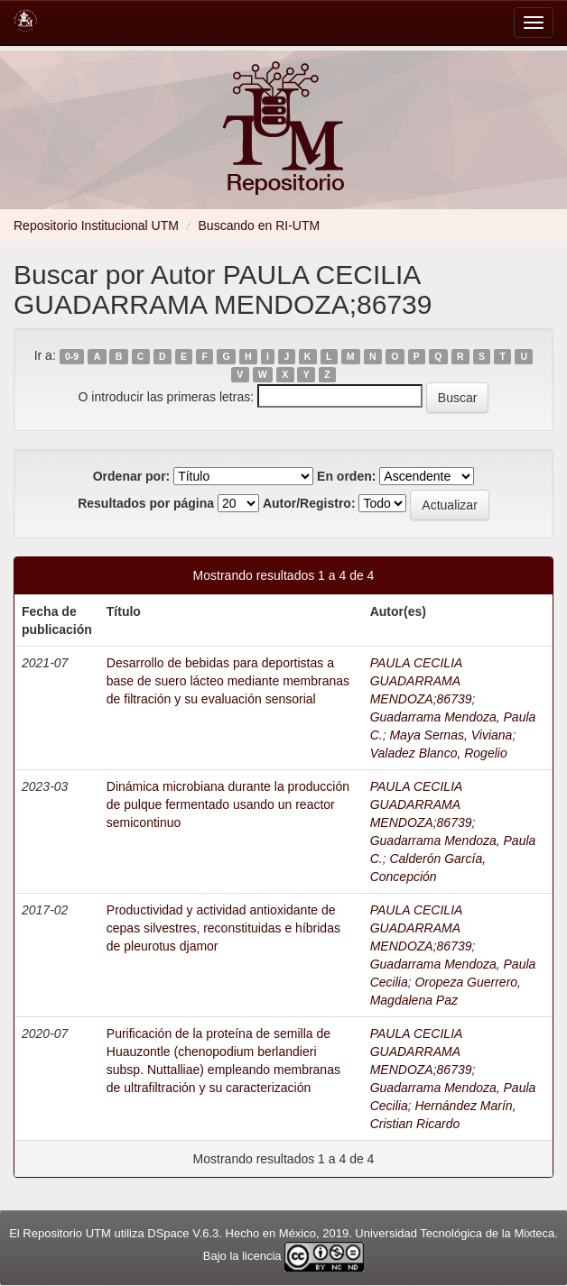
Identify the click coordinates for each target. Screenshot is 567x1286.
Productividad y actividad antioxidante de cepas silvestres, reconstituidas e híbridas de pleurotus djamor (223, 928)
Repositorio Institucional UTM (96, 225)
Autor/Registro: (309, 503)
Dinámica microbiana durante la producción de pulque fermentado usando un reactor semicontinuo (228, 804)
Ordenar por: (132, 476)
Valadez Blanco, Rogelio (438, 753)
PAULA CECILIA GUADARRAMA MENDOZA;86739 (421, 681)
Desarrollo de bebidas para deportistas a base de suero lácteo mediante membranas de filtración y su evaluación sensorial (228, 681)
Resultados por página (146, 503)
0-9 (72, 356)
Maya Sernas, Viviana (450, 735)
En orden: (346, 476)
